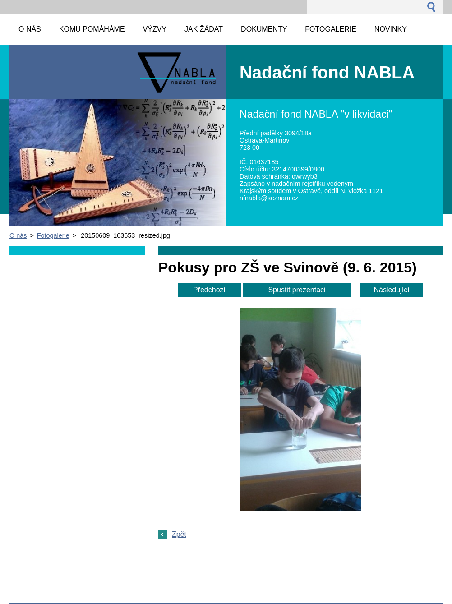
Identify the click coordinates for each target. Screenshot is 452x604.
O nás (18, 235)
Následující (391, 290)
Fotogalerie (53, 235)
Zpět (179, 534)
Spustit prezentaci (296, 290)
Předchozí (209, 290)
